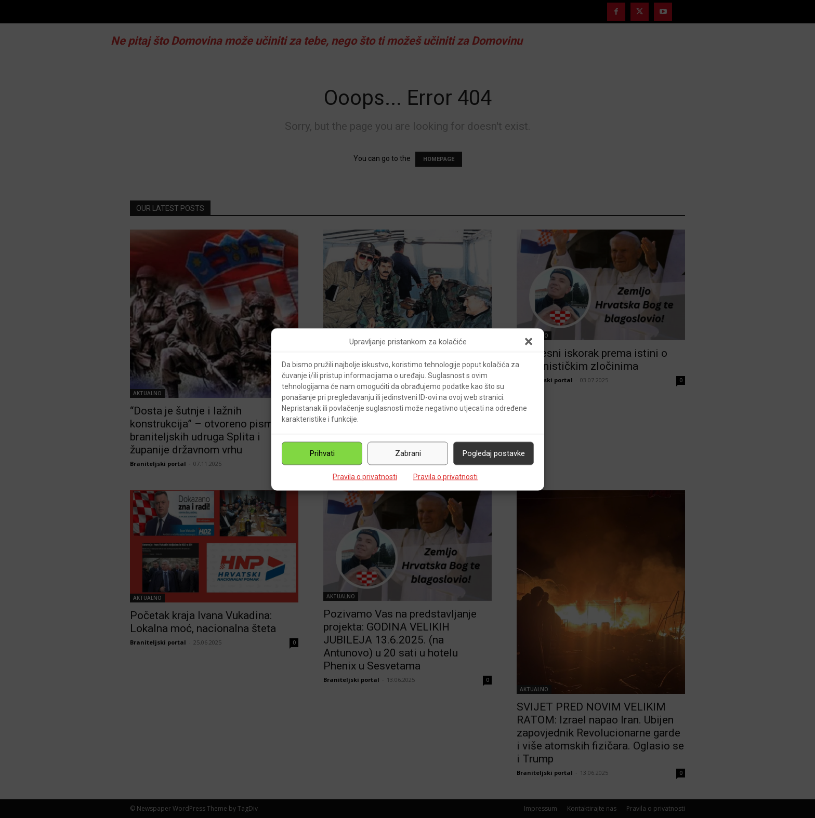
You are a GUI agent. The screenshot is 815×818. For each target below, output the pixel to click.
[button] (528, 342)
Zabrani (408, 453)
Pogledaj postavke (494, 453)
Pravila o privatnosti (365, 476)
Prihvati (322, 453)
